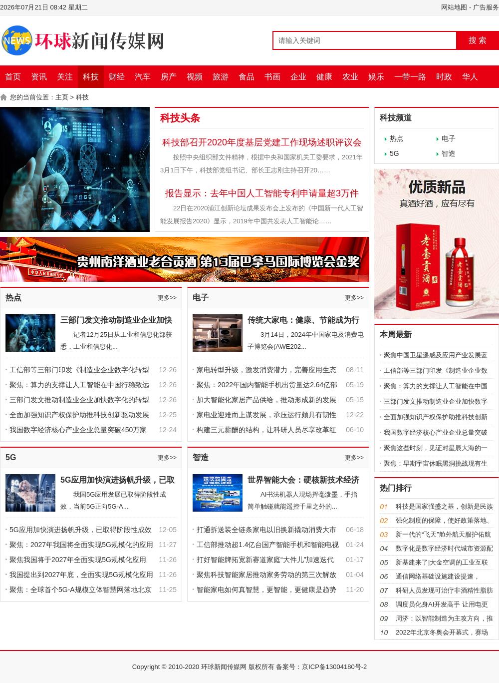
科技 (91, 76)
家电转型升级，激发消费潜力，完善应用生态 (266, 370)
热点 (13, 297)
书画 (272, 76)
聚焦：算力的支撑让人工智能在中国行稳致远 (79, 385)
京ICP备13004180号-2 (334, 667)
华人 (470, 76)
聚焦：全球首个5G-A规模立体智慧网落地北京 (80, 590)
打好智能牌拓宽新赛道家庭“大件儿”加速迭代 (269, 560)
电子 (201, 297)
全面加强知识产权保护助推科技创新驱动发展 (79, 415)
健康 (324, 76)
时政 (444, 76)
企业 (298, 76)
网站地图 (454, 7)
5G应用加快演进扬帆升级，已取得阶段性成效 (80, 530)
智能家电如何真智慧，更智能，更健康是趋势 (266, 590)
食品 (246, 76)
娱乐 (376, 76)
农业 (350, 76)
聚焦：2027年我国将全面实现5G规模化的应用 (81, 545)
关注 (65, 76)
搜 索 (478, 40)
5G (10, 457)
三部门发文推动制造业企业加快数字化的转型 (79, 400)
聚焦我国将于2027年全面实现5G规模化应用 (77, 560)
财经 (117, 76)
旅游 (221, 76)
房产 (169, 76)
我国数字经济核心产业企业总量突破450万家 (78, 430)
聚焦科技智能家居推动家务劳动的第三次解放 (266, 575)
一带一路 (410, 76)
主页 (61, 97)
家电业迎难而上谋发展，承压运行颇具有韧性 (266, 415)
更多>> (167, 297)
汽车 (143, 76)
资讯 (39, 76)
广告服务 (486, 7)
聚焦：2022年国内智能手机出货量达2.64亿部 (267, 385)
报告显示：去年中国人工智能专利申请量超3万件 (262, 193)
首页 (13, 76)
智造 (201, 457)
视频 (195, 76)
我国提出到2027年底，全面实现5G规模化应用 (81, 575)
